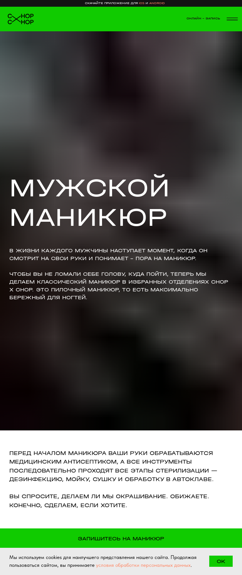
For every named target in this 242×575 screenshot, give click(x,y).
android (157, 3)
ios (141, 3)
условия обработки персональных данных (143, 565)
